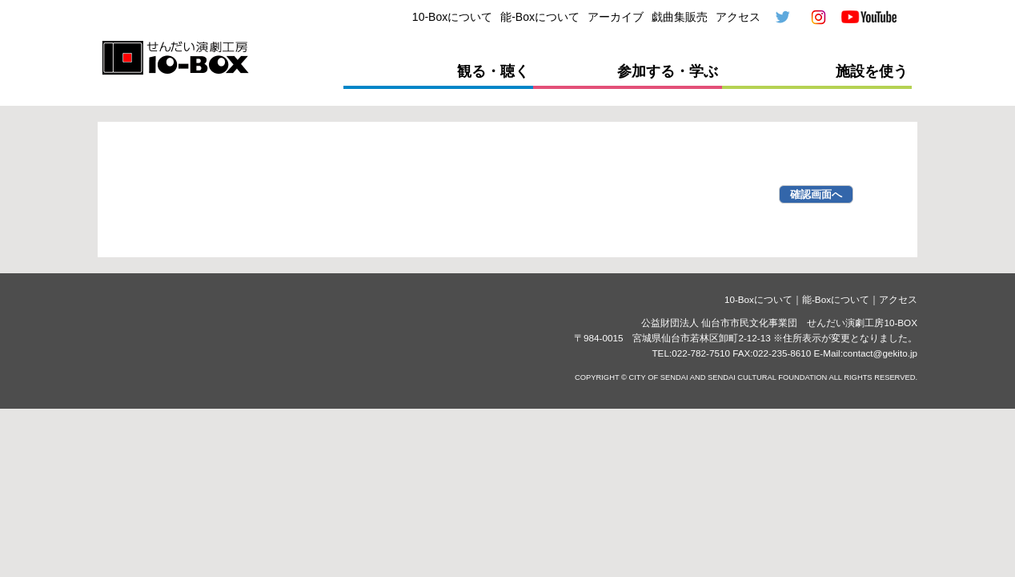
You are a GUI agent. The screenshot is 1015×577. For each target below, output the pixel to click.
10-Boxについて (452, 16)
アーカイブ (616, 16)
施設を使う (872, 71)
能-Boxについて (540, 16)
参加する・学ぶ (667, 71)
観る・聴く (493, 71)
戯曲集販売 (680, 16)
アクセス (738, 16)
